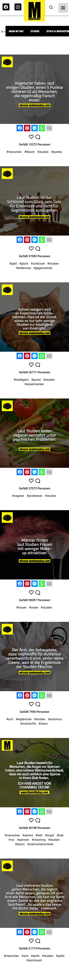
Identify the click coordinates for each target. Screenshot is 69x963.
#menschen (14, 152)
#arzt (9, 719)
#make (33, 607)
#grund (36, 379)
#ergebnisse (23, 719)
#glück (23, 263)
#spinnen (23, 840)
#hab (60, 835)
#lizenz (43, 723)
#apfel (60, 956)
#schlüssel (38, 263)
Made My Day (16, 31)
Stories (35, 31)
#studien (43, 152)
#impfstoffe (28, 723)
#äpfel (35, 956)
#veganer (18, 496)
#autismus (55, 719)
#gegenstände (42, 268)
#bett (39, 835)
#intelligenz (21, 379)
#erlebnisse (23, 268)
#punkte (56, 152)
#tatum (20, 844)
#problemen (34, 496)
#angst (49, 835)
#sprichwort (34, 960)
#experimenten (34, 384)
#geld (13, 263)
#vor (11, 840)
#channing (39, 840)
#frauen (21, 607)
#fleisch (29, 152)
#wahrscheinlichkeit (40, 844)
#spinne (27, 835)
